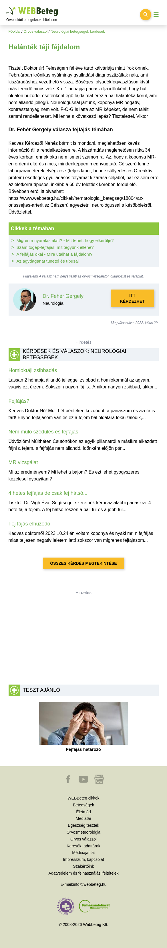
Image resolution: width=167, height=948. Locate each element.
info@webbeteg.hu (89, 884)
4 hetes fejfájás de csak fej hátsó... (48, 493)
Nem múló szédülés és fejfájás (43, 432)
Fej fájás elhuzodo (29, 524)
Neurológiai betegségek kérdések (78, 31)
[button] (68, 782)
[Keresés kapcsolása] (145, 14)
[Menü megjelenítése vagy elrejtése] (156, 15)
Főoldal (15, 31)
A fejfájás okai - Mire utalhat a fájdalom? (55, 254)
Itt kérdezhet (132, 298)
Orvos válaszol (35, 31)
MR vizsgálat (23, 462)
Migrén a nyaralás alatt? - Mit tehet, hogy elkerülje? (65, 240)
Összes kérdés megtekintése (83, 563)
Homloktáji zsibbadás (33, 370)
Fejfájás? (19, 401)
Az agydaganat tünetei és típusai (48, 261)
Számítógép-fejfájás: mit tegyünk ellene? (55, 247)
